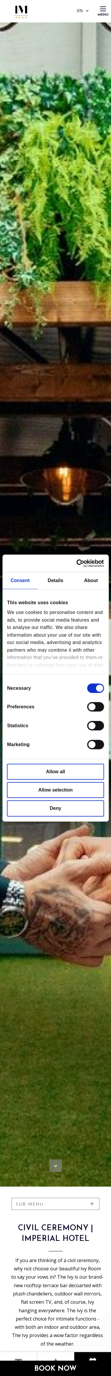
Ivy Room (90, 1268)
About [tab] (91, 580)
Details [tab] (55, 580)
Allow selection (55, 789)
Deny (55, 808)
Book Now (55, 1368)
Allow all (55, 771)
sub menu (30, 1204)
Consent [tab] (20, 580)
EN (83, 10)
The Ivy (65, 1277)
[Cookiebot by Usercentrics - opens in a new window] (79, 563)
